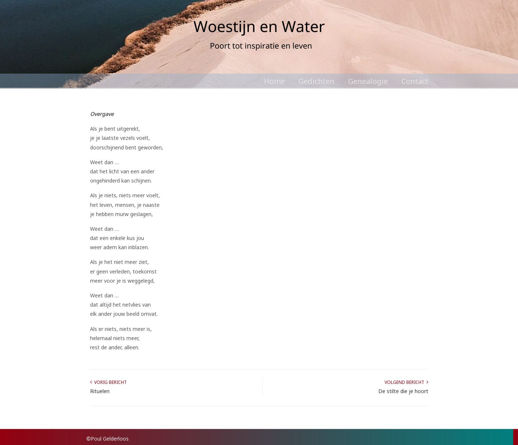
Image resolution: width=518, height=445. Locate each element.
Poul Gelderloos (259, 36)
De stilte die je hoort (403, 391)
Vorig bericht (108, 382)
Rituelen (100, 391)
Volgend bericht (406, 382)
